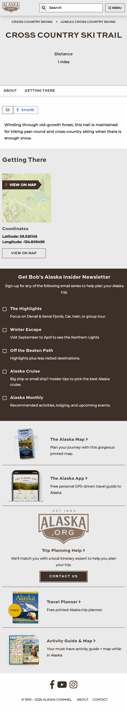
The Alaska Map (69, 439)
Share (25, 110)
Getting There (40, 91)
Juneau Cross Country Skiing (87, 22)
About (10, 91)
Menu (115, 8)
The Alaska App (69, 478)
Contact (100, 700)
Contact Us (63, 576)
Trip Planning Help (63, 551)
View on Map (24, 253)
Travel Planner (64, 602)
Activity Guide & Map (71, 641)
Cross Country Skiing (32, 22)
